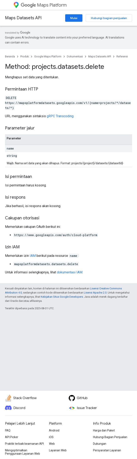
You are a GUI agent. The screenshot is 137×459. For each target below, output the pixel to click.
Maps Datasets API (23, 18)
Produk (24, 56)
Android (54, 430)
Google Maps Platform (47, 56)
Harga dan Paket (104, 430)
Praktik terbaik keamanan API (24, 443)
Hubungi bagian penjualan (109, 18)
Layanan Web (58, 450)
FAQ (7, 430)
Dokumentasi (75, 56)
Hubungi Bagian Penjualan (110, 437)
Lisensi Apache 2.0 (95, 292)
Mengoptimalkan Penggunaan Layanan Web (22, 452)
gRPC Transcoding (60, 116)
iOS (51, 437)
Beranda (10, 56)
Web (52, 443)
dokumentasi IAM (69, 272)
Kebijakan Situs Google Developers (62, 296)
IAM (33, 256)
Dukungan (99, 443)
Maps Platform (44, 5)
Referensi (122, 56)
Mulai (73, 18)
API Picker (11, 437)
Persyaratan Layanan (107, 450)
